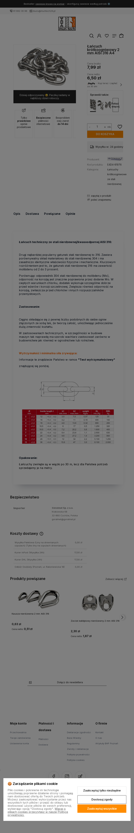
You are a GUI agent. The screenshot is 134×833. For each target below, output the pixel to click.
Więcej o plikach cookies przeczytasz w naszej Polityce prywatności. (38, 812)
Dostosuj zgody (101, 799)
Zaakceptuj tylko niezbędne (102, 790)
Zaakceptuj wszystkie (102, 808)
